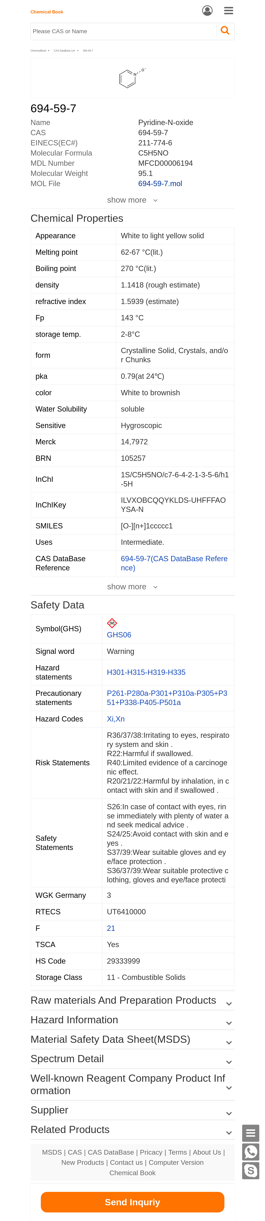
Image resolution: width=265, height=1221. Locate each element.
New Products (82, 1162)
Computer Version (176, 1162)
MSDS (52, 1152)
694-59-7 (88, 50)
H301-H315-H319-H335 (146, 672)
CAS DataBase (111, 1152)
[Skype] (250, 1170)
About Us (207, 1152)
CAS (75, 1152)
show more (126, 199)
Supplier (49, 1110)
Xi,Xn (116, 719)
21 (111, 928)
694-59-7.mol (160, 183)
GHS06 (119, 635)
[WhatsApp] (250, 1152)
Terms (177, 1152)
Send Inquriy (132, 1202)
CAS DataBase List (64, 50)
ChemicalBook (38, 50)
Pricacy (151, 1152)
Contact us (126, 1162)
